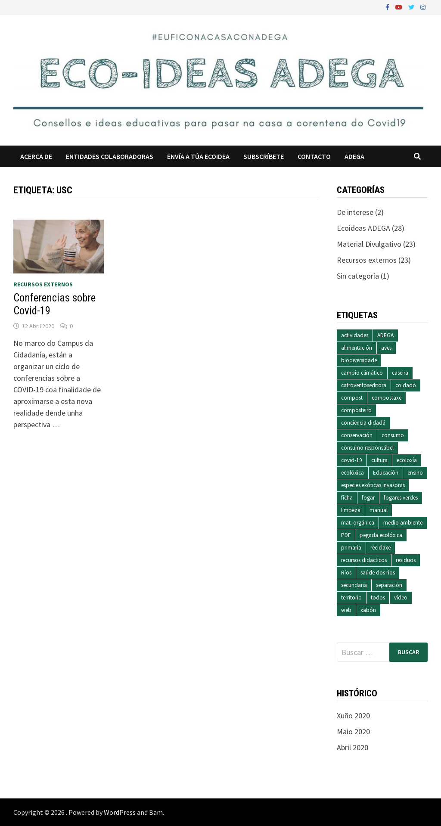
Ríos (346, 572)
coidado (405, 385)
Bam (156, 812)
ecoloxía (407, 460)
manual (379, 510)
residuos (406, 560)
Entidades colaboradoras (109, 156)
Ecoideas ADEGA (363, 228)
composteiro (356, 410)
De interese (355, 212)
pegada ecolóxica (381, 535)
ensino (415, 472)
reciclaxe (380, 547)
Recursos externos (43, 284)
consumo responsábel (367, 447)
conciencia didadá (363, 422)
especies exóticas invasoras (373, 485)
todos (378, 597)
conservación (357, 435)
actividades (354, 335)
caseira (400, 372)
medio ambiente (402, 522)
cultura (379, 460)
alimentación (356, 347)
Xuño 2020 (353, 715)
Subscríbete (263, 156)
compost (352, 397)
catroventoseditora (363, 385)
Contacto (314, 156)
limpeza (350, 510)
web (346, 610)
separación (389, 585)
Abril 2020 (352, 747)
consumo (393, 435)
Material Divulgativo (369, 244)
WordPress (120, 812)
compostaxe (386, 397)
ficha (347, 497)
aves (386, 347)
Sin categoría (358, 276)
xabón (368, 610)
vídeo (400, 597)
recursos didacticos (364, 560)
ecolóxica (352, 472)
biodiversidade (359, 360)
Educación (385, 472)
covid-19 (351, 460)
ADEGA (354, 156)
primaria (351, 547)
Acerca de (36, 156)
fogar (368, 497)
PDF (346, 535)
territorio (351, 597)
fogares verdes (401, 497)
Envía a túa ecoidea (198, 156)
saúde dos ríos (377, 572)
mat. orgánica (357, 522)
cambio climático (362, 372)
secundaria (354, 585)
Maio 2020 (353, 731)
